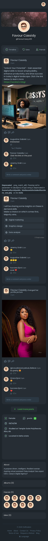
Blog (38, 533)
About (16, 531)
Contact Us (24, 531)
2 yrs (12, 63)
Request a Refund (27, 533)
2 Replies (16, 148)
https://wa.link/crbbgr (15, 82)
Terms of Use (13, 533)
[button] (43, 4)
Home (9, 531)
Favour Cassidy (24, 35)
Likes (6, 515)
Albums (7, 483)
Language (24, 536)
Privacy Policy (35, 531)
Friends (7, 492)
